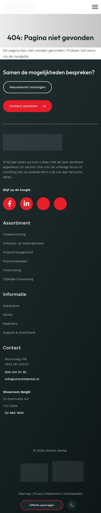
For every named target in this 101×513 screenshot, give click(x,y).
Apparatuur (11, 306)
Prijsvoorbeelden (15, 261)
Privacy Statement (47, 494)
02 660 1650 (14, 413)
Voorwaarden (72, 494)
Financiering (12, 270)
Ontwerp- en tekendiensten (23, 243)
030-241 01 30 (15, 372)
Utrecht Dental (56, 450)
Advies (8, 315)
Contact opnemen (23, 106)
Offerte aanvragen (41, 505)
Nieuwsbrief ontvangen (27, 87)
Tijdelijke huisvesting (18, 279)
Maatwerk (10, 323)
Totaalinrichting (14, 234)
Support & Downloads (19, 332)
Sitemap (25, 494)
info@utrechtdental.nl (22, 379)
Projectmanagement (18, 252)
